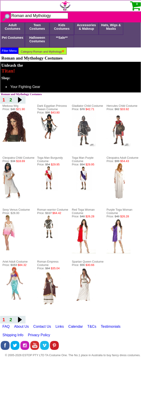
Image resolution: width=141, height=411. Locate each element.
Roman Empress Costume (47, 263)
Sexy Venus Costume (16, 209)
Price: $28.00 (10, 213)
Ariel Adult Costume (15, 261)
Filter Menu (9, 50)
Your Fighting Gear (25, 87)
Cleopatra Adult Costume (122, 157)
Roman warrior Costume (52, 209)
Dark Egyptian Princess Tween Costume (52, 107)
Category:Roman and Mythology (42, 51)
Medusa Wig (10, 105)
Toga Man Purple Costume (83, 159)
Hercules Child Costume (122, 105)
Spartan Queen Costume (88, 261)
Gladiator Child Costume (87, 105)
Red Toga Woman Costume (83, 211)
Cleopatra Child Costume (18, 157)
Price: (13, 109)
